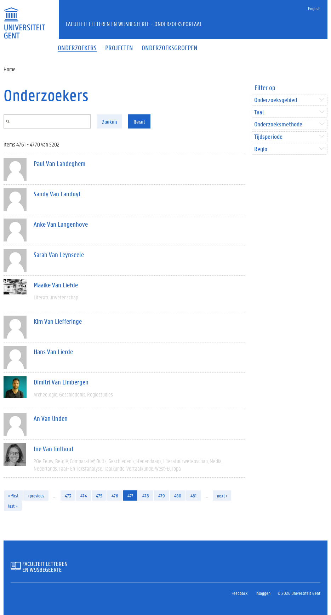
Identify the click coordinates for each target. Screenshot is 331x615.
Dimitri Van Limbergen (61, 382)
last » (13, 506)
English (314, 8)
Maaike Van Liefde (56, 285)
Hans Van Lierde (53, 351)
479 (161, 495)
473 (68, 495)
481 (193, 495)
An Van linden (51, 418)
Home (10, 69)
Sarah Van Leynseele (59, 254)
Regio (260, 149)
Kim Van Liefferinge (58, 321)
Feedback (239, 593)
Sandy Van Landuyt (57, 194)
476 (115, 495)
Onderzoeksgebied (275, 100)
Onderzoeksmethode (278, 124)
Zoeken (109, 121)
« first (13, 495)
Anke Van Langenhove (61, 224)
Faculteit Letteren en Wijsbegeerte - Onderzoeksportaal (134, 24)
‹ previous (36, 495)
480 (177, 495)
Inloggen (263, 593)
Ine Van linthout (54, 448)
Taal (259, 112)
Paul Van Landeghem (59, 163)
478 (145, 495)
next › (222, 495)
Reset (139, 121)
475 (99, 495)
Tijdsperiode (268, 136)
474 (83, 495)
